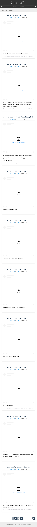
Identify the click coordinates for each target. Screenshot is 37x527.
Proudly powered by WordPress (12, 524)
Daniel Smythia (13, 56)
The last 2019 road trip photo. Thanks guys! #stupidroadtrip (15, 53)
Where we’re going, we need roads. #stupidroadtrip (14, 307)
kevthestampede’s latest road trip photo (18, 117)
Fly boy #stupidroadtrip (8, 405)
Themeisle (28, 524)
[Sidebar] (1, 6)
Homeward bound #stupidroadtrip (10, 209)
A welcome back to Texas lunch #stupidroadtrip (13, 258)
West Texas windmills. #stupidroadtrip (11, 356)
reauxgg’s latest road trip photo (18, 15)
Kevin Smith (13, 163)
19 (21, 518)
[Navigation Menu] (35, 6)
